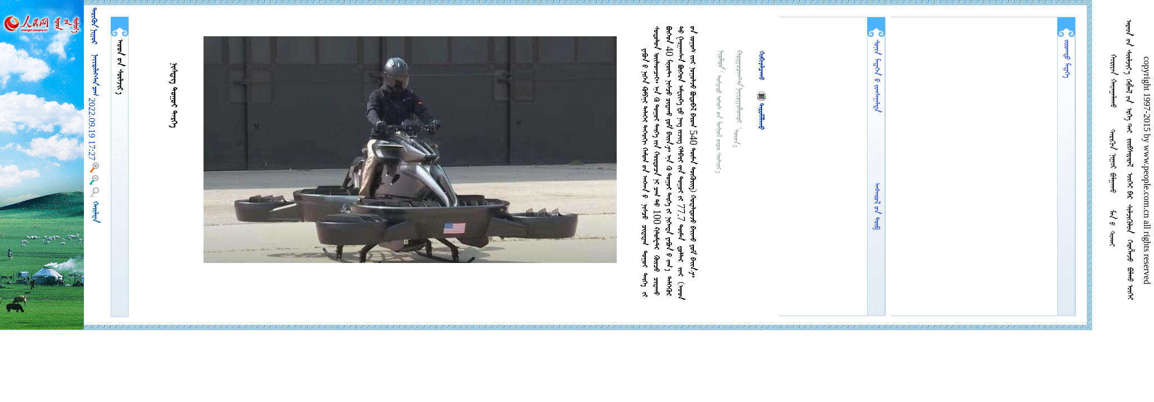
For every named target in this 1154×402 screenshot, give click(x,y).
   (120, 66)
